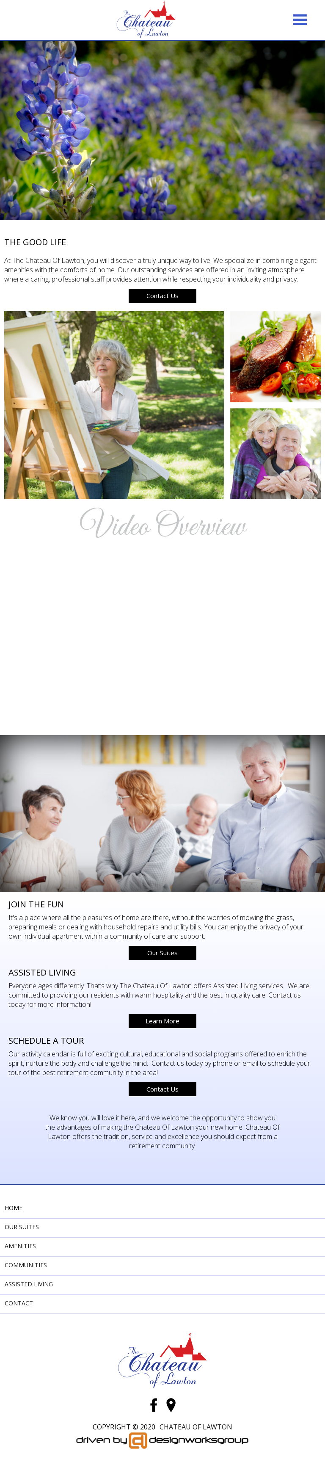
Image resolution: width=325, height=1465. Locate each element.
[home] (146, 20)
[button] (300, 19)
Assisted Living (29, 1284)
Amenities (20, 1246)
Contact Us (162, 295)
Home (13, 1208)
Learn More (162, 1021)
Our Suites (162, 952)
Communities (26, 1265)
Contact (19, 1303)
